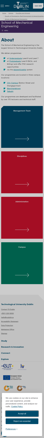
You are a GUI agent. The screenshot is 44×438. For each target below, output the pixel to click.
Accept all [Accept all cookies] (22, 414)
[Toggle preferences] (11, 429)
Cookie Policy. (17, 407)
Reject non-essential (22, 421)
